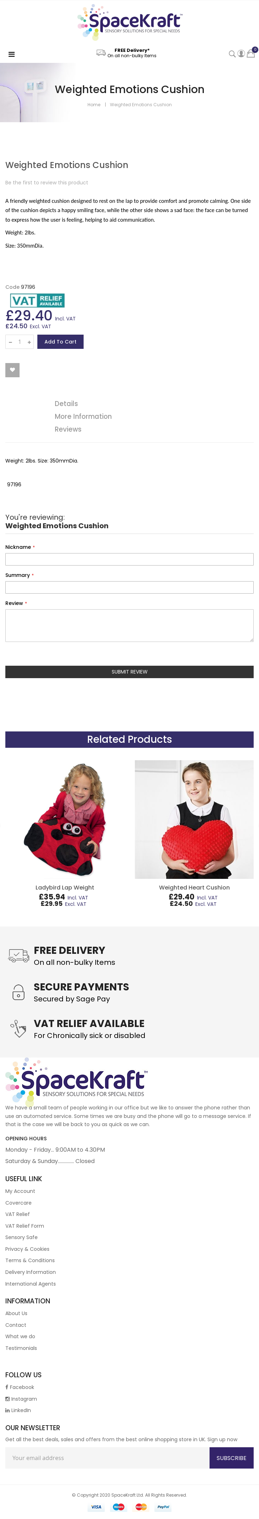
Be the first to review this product (46, 182)
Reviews (68, 429)
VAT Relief (17, 1214)
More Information (83, 416)
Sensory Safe (21, 1237)
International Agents (30, 1283)
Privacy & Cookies (27, 1249)
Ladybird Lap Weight (65, 887)
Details (66, 404)
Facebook (19, 1387)
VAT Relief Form (24, 1225)
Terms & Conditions (30, 1260)
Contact (15, 1325)
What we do (20, 1336)
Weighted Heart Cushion (194, 887)
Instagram (21, 1398)
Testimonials (21, 1348)
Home (94, 105)
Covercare (18, 1202)
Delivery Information (30, 1272)
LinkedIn (18, 1410)
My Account (20, 1191)
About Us (16, 1313)
